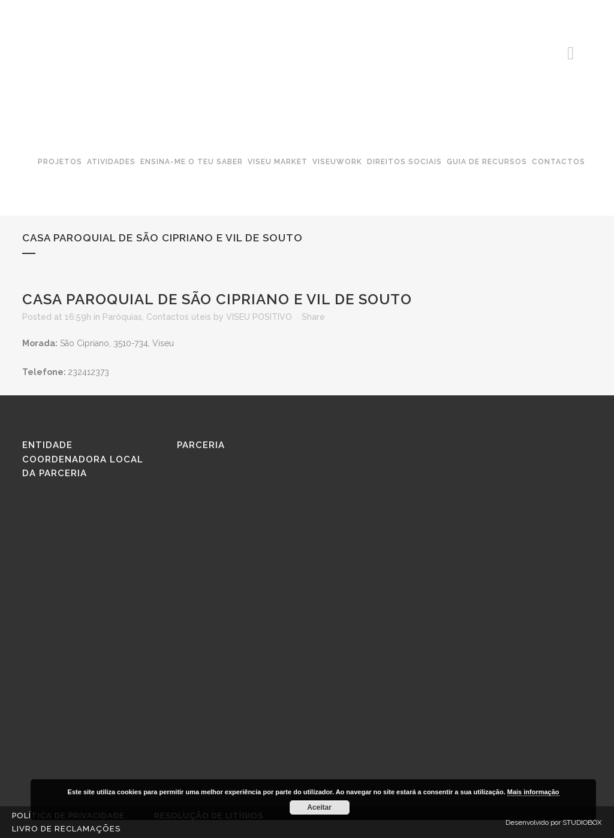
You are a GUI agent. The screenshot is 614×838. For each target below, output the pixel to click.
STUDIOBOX (582, 822)
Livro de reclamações (66, 828)
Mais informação (533, 791)
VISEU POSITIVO (259, 317)
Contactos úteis (178, 317)
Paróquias (122, 317)
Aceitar (319, 807)
